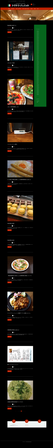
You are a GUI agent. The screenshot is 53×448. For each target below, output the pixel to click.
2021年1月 (38, 83)
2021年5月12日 (9, 65)
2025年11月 (38, 34)
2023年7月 (38, 54)
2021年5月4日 (9, 109)
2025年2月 (38, 39)
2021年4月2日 (9, 227)
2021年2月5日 (9, 244)
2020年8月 (38, 89)
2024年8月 (38, 43)
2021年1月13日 (9, 281)
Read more (10, 69)
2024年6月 (38, 44)
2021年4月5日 (9, 183)
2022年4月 (38, 67)
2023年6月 (38, 55)
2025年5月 (38, 38)
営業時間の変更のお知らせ (14, 334)
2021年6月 (38, 78)
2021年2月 (38, 82)
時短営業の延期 (11, 225)
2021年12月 (38, 72)
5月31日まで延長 (11, 63)
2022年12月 (38, 61)
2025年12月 (38, 33)
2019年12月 (38, 94)
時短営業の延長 (11, 242)
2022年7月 (38, 65)
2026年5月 (38, 32)
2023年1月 (38, 60)
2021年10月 (38, 73)
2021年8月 (38, 76)
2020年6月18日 (9, 320)
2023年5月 (38, 56)
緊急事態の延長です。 (13, 25)
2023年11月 (38, 49)
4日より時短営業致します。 (14, 107)
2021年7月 (38, 77)
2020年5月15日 (9, 371)
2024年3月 (38, 45)
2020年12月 (38, 84)
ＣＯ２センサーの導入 (13, 144)
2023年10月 (38, 50)
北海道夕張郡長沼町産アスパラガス (16, 406)
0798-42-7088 (26, 430)
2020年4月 (38, 93)
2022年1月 (38, 71)
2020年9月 (38, 88)
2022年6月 (38, 66)
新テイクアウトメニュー (14, 369)
